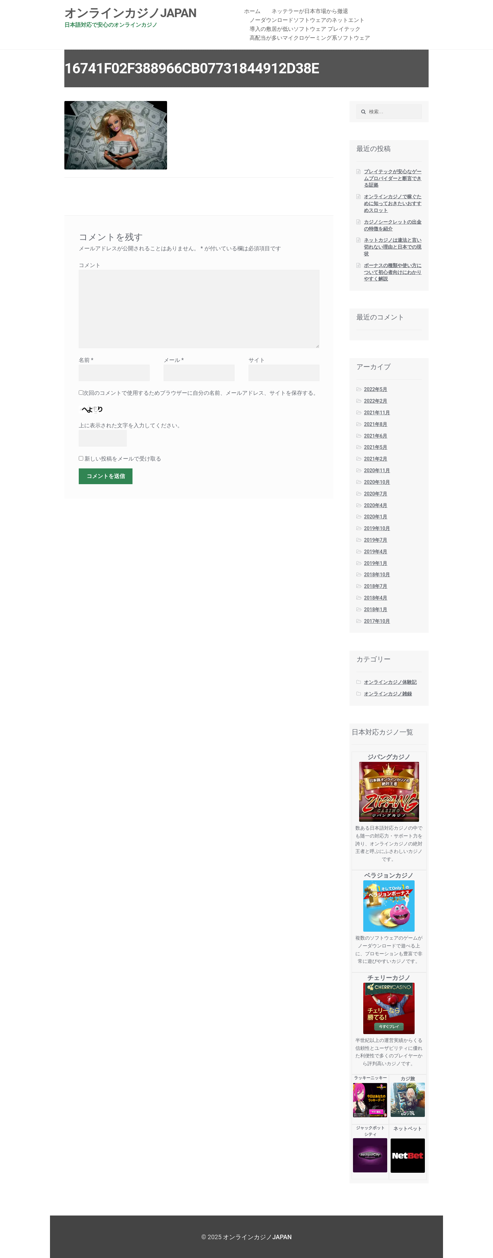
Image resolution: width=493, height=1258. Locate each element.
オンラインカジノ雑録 (388, 693)
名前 (86, 360)
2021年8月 (375, 424)
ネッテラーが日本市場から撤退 (309, 11)
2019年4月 (375, 551)
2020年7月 (375, 493)
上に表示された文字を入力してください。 (131, 425)
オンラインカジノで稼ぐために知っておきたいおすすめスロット (392, 203)
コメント (90, 265)
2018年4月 (375, 598)
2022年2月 (375, 401)
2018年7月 (375, 586)
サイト (257, 360)
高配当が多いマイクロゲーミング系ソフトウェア (310, 38)
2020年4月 (375, 505)
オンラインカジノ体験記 (390, 682)
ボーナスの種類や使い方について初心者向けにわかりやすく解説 (392, 272)
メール (174, 360)
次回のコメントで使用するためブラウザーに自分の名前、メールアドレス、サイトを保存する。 (201, 393)
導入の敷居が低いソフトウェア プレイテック (305, 29)
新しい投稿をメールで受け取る (123, 458)
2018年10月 (377, 574)
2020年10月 (377, 482)
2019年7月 (375, 540)
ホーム (252, 11)
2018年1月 (375, 609)
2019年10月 (377, 528)
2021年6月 (375, 436)
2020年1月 (375, 516)
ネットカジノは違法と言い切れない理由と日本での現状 (392, 246)
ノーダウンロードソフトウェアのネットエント (307, 20)
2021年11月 (377, 412)
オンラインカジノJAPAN (130, 13)
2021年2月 (375, 459)
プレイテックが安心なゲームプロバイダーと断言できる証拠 (392, 178)
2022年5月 (375, 389)
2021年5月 (375, 447)
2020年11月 (377, 470)
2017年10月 (377, 621)
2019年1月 (375, 563)
